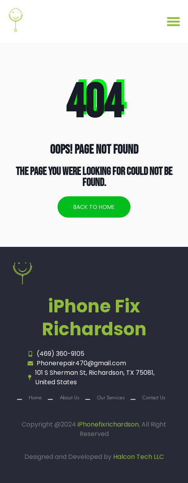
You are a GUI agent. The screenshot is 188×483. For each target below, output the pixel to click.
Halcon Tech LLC (138, 456)
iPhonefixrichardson (108, 424)
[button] (173, 21)
